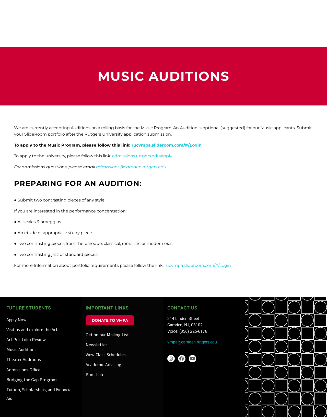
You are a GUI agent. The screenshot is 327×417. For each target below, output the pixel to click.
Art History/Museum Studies (209, 34)
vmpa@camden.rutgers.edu (192, 342)
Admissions (223, 7)
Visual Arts (155, 34)
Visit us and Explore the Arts (293, 19)
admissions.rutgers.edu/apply (142, 155)
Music (257, 34)
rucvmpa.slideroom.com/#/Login (167, 145)
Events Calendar (261, 7)
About (194, 7)
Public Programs (302, 7)
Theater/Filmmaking (296, 34)
